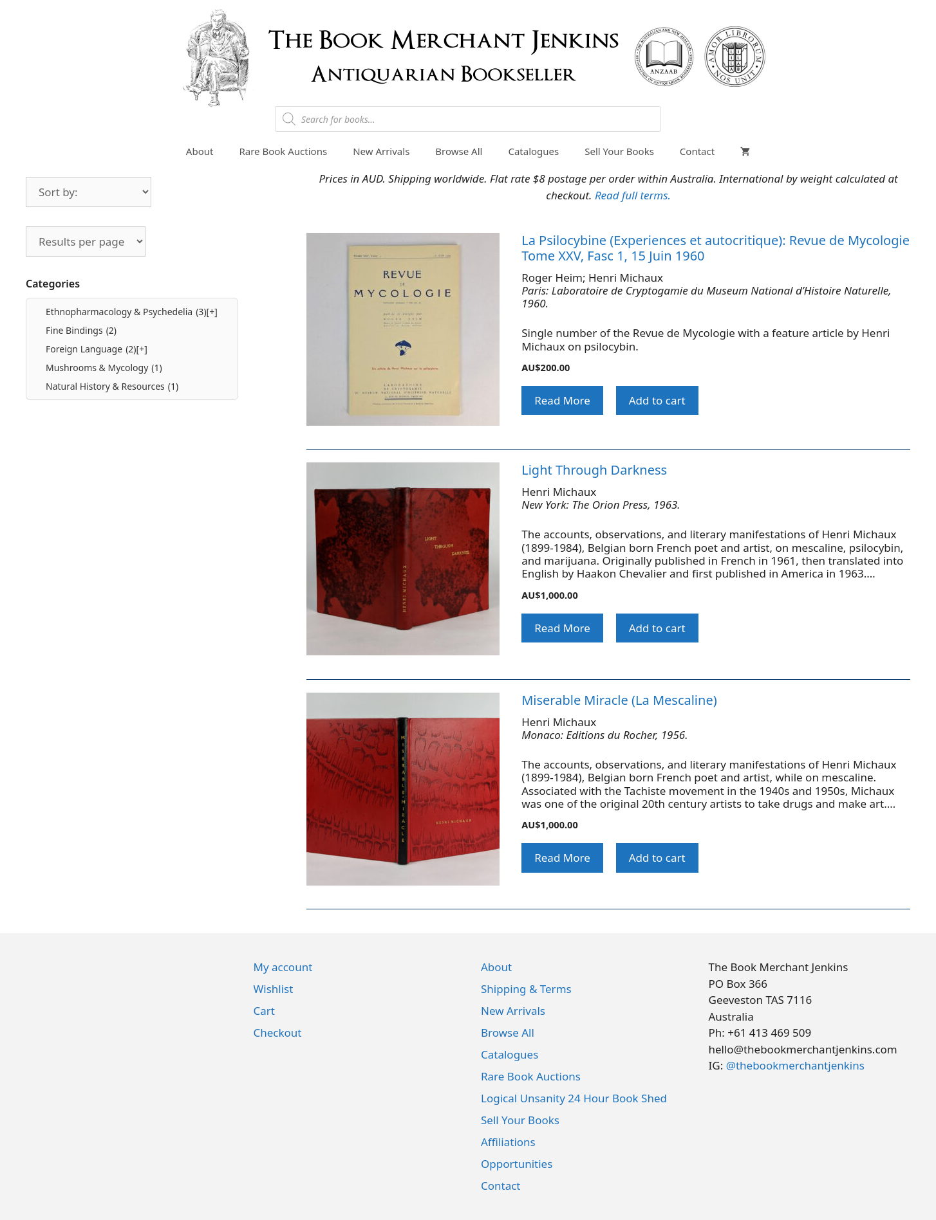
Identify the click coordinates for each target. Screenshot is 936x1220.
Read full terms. (633, 195)
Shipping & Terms (526, 988)
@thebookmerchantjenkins (795, 1065)
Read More (562, 400)
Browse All (458, 151)
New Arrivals (381, 151)
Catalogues (533, 151)
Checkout (278, 1032)
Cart (264, 1010)
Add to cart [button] (657, 400)
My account (283, 967)
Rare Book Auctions (283, 151)
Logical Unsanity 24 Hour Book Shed (574, 1098)
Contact (697, 151)
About (200, 151)
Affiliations (508, 1141)
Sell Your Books (619, 151)
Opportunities (516, 1163)
